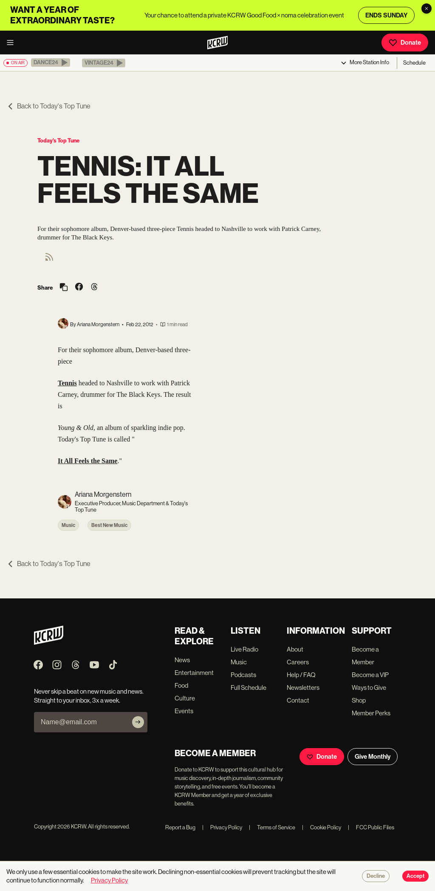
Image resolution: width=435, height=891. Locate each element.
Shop (359, 700)
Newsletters (303, 687)
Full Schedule (248, 687)
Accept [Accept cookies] (415, 876)
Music (68, 525)
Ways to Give (369, 687)
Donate (405, 42)
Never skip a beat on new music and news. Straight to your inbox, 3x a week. (89, 696)
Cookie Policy (321, 827)
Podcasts (243, 674)
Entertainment (194, 672)
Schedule (414, 63)
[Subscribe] (138, 722)
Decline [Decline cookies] (376, 876)
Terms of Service (272, 827)
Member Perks (371, 713)
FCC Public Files (371, 827)
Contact (298, 700)
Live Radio (244, 649)
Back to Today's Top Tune (48, 106)
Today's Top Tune (58, 140)
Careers (298, 662)
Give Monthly (372, 756)
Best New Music (109, 525)
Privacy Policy (222, 827)
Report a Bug (180, 827)
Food (181, 685)
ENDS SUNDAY (386, 15)
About (295, 649)
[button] (50, 62)
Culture (185, 698)
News (182, 659)
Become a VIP (370, 674)
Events (184, 711)
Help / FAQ (301, 674)
